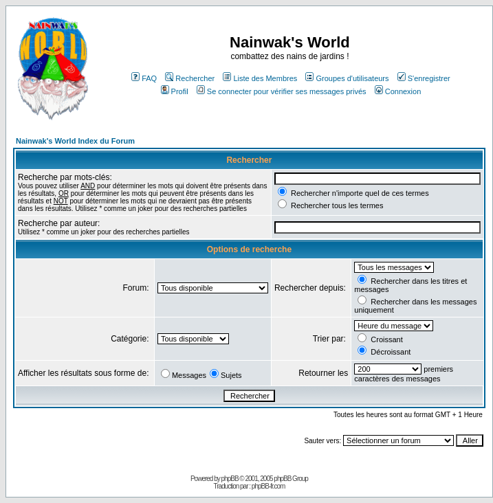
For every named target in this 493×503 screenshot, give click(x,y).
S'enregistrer (423, 78)
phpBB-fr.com (268, 486)
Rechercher (190, 78)
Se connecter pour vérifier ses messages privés (281, 91)
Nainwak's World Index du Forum (75, 141)
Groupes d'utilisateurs (346, 78)
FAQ (144, 78)
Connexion (398, 91)
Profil (174, 91)
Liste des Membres (260, 78)
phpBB (230, 478)
